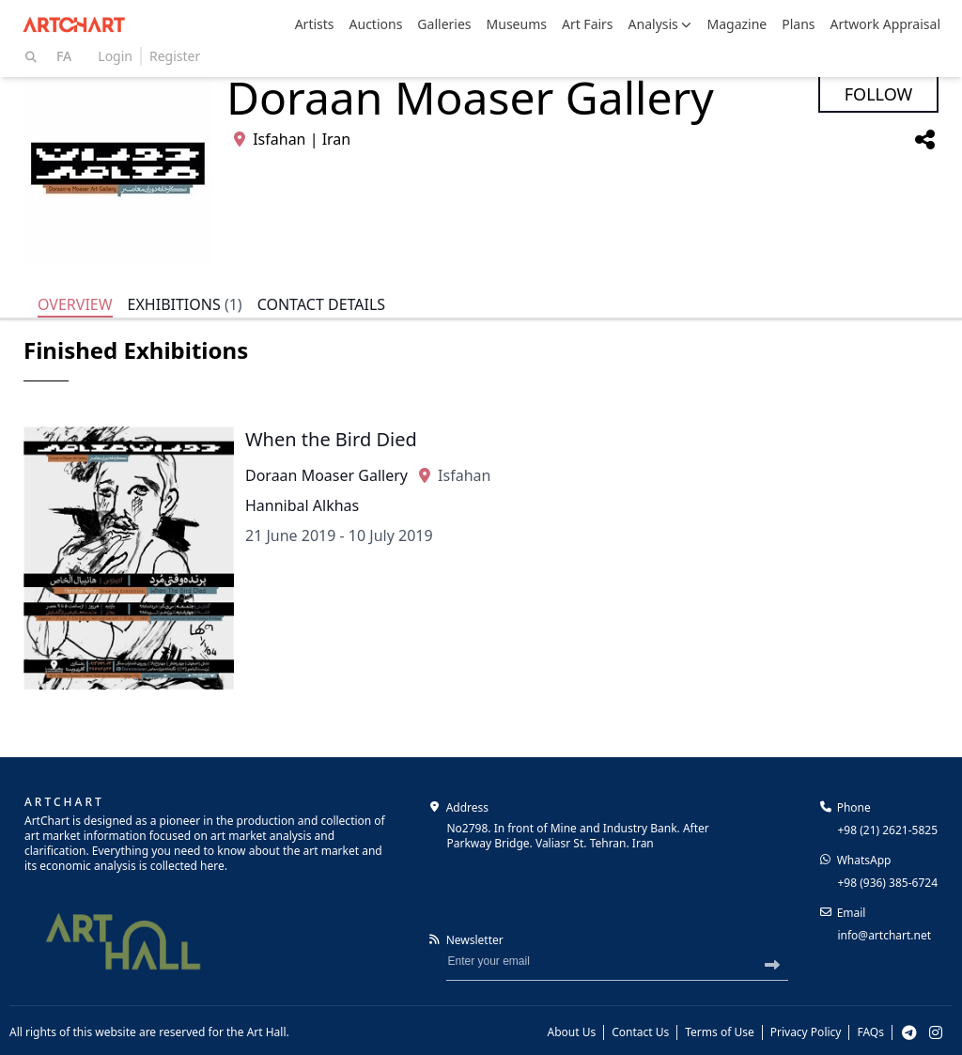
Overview (75, 304)
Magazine (736, 24)
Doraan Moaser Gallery (326, 475)
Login (115, 56)
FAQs (870, 1032)
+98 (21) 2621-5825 (887, 830)
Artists (314, 24)
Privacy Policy (806, 1032)
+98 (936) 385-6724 (887, 883)
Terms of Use (719, 1032)
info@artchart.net (884, 935)
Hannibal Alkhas (302, 505)
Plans (798, 24)
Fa (63, 56)
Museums (517, 24)
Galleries (444, 24)
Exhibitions (185, 304)
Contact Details (321, 304)
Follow (879, 94)
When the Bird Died (331, 439)
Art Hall (267, 1032)
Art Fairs (587, 24)
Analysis (660, 24)
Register (174, 56)
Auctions (376, 24)
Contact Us (640, 1032)
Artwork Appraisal (885, 24)
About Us (572, 1032)
